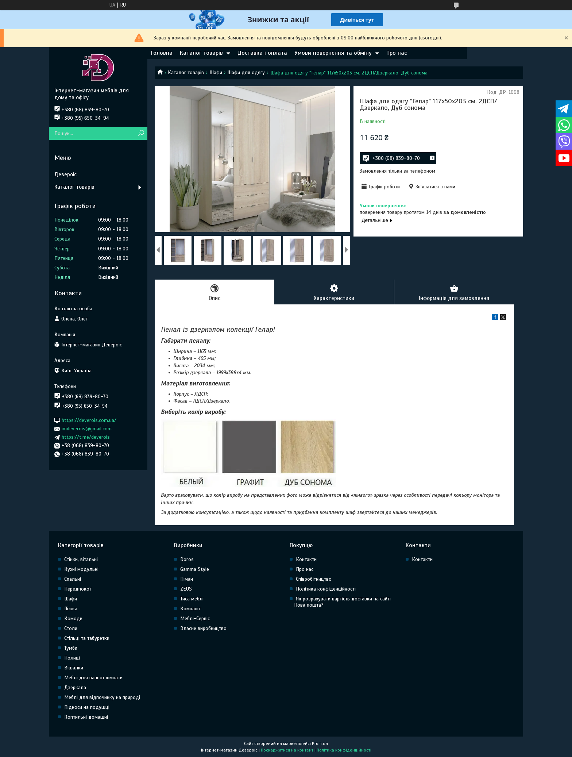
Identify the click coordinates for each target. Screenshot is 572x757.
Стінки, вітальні (81, 559)
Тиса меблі (192, 599)
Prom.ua (320, 743)
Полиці (72, 658)
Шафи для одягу (246, 72)
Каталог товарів (201, 53)
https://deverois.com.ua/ (89, 420)
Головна (162, 53)
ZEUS (186, 589)
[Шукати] (141, 133)
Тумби (70, 648)
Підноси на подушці (86, 707)
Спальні (72, 579)
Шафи (215, 72)
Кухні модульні (81, 569)
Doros (187, 559)
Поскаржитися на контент (287, 750)
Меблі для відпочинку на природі (102, 697)
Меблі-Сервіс (195, 618)
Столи (70, 628)
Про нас (396, 53)
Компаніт (190, 609)
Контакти (306, 559)
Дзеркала (75, 687)
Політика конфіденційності (326, 589)
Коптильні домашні (86, 717)
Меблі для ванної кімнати (93, 678)
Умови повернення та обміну (333, 53)
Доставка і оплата (262, 53)
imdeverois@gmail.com (87, 429)
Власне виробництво (203, 628)
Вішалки (73, 668)
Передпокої (77, 589)
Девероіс (65, 174)
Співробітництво (314, 579)
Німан (186, 579)
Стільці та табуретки (86, 638)
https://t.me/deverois (86, 437)
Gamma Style (194, 569)
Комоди (73, 618)
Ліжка (70, 609)
